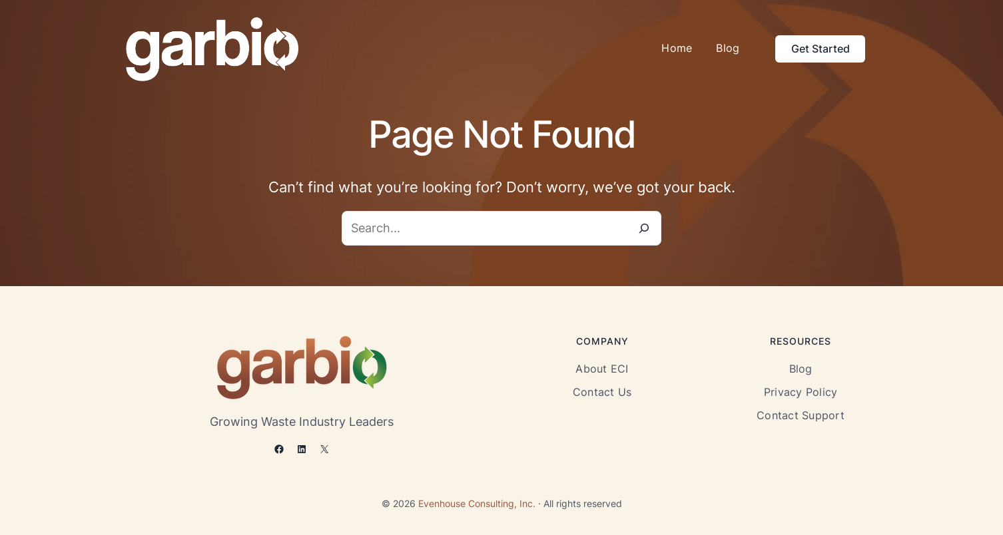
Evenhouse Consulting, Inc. (476, 503)
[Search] (644, 228)
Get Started (820, 48)
